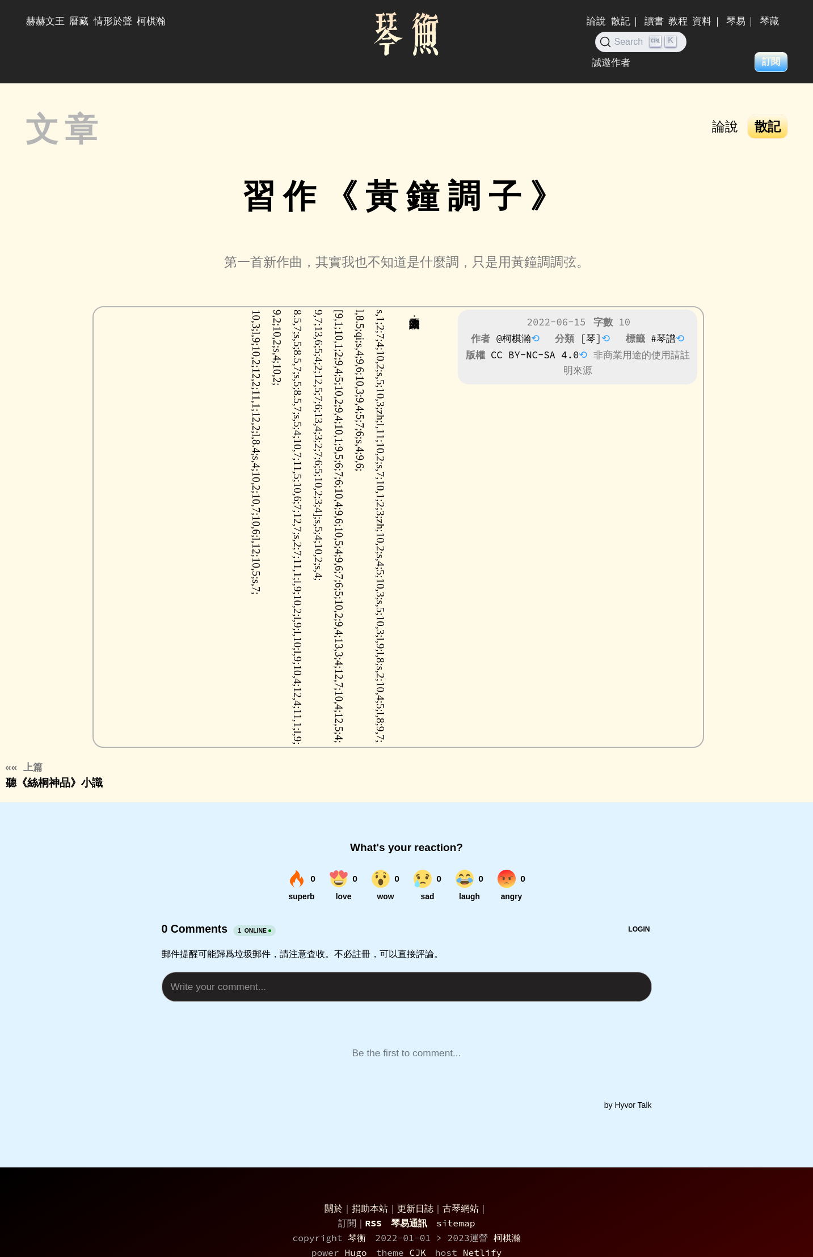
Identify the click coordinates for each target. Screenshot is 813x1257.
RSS (373, 1223)
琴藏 (769, 21)
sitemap (455, 1223)
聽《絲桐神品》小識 (54, 775)
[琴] (591, 338)
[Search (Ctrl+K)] (640, 42)
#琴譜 (663, 338)
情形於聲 (113, 21)
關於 (334, 1208)
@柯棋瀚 (513, 338)
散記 (620, 21)
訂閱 (771, 61)
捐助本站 (370, 1208)
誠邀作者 (611, 62)
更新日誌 (415, 1208)
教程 (678, 21)
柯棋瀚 (151, 21)
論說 (596, 21)
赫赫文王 (45, 21)
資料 (701, 21)
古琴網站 (461, 1208)
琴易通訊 (409, 1223)
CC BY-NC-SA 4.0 (535, 355)
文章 (67, 129)
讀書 (654, 21)
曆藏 (79, 21)
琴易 (735, 21)
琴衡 (357, 1237)
